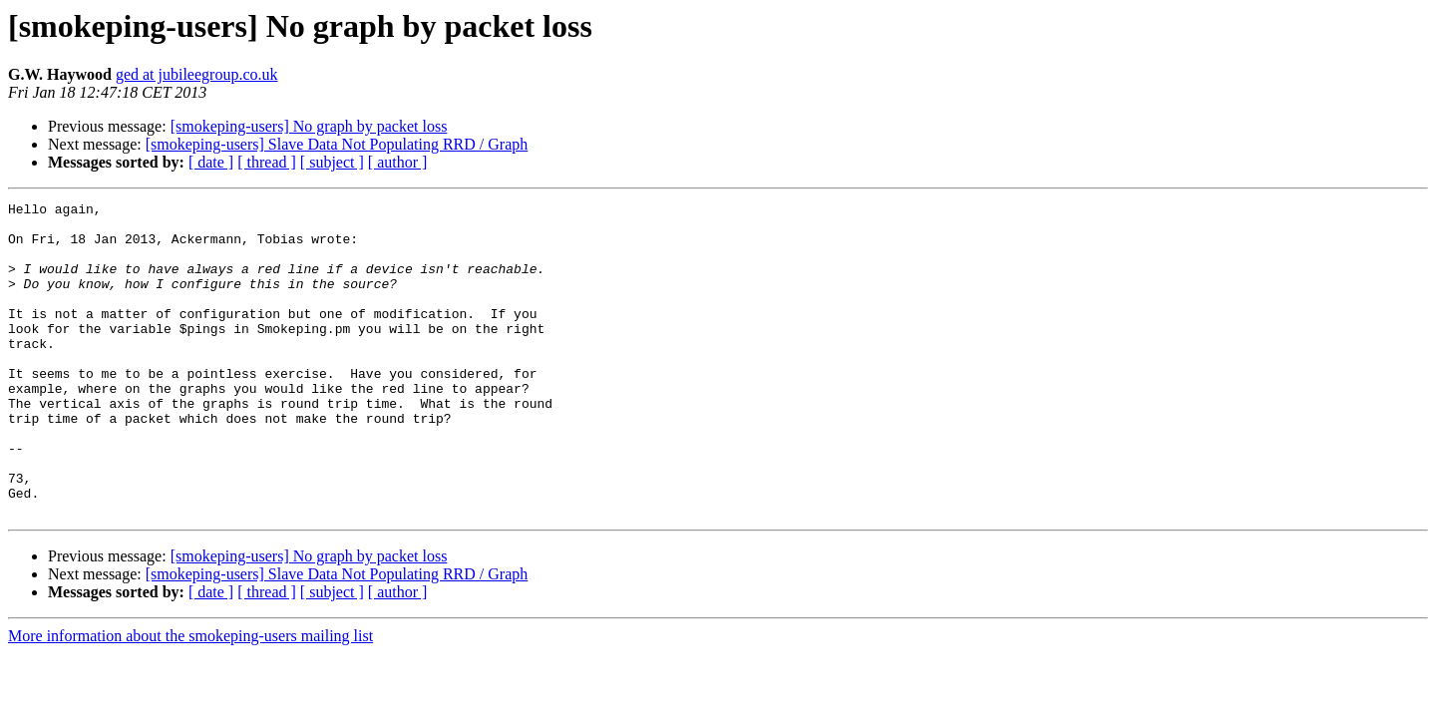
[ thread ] (266, 162)
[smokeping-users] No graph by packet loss (309, 126)
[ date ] (210, 162)
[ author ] (398, 162)
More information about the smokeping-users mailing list (190, 698)
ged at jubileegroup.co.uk (197, 74)
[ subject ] (332, 162)
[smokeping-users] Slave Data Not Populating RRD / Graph (337, 144)
